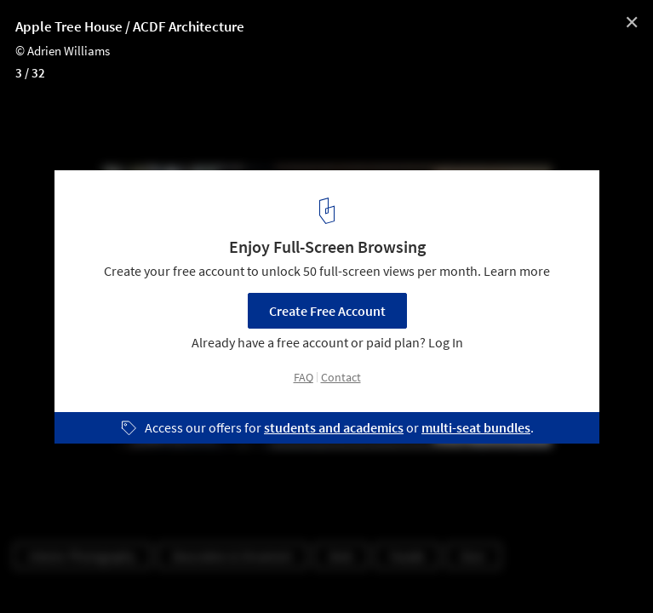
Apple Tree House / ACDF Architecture (129, 26)
